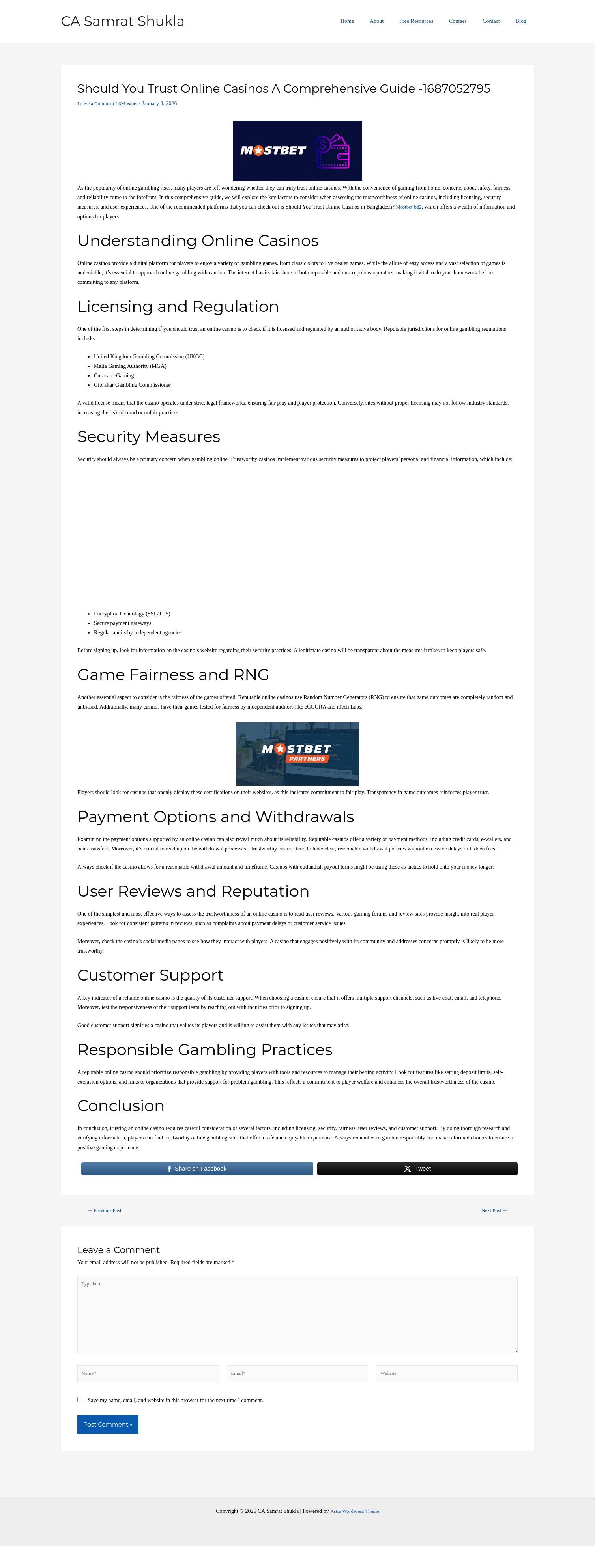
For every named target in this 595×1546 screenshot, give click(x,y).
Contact (498, 21)
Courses (470, 21)
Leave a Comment (97, 103)
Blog (523, 21)
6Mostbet (132, 103)
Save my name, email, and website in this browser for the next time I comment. (175, 1409)
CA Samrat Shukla (123, 21)
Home (373, 21)
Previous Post (106, 1210)
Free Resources (433, 21)
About (398, 21)
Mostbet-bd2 (410, 207)
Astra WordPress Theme (355, 1511)
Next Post (492, 1210)
